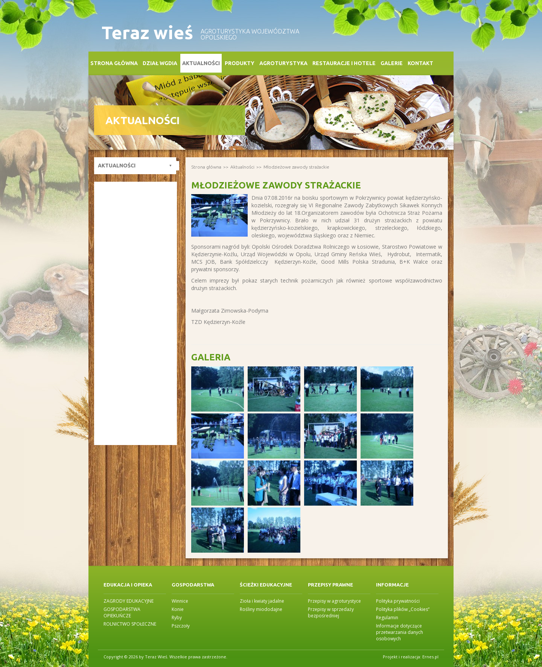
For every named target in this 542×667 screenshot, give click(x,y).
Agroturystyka (283, 63)
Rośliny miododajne (261, 609)
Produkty (239, 63)
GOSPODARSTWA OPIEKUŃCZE (122, 612)
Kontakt (420, 63)
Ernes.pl (430, 656)
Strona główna (114, 63)
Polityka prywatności (398, 601)
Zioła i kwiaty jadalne (262, 601)
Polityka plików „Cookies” (402, 609)
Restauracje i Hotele (344, 63)
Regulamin (387, 617)
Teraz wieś (147, 33)
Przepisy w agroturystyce (334, 601)
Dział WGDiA (160, 63)
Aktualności (201, 63)
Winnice (180, 601)
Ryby (177, 617)
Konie (178, 609)
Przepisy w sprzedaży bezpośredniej (331, 612)
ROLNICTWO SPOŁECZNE (130, 624)
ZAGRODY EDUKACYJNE (129, 601)
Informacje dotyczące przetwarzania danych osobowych (399, 632)
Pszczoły (181, 626)
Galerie (392, 63)
